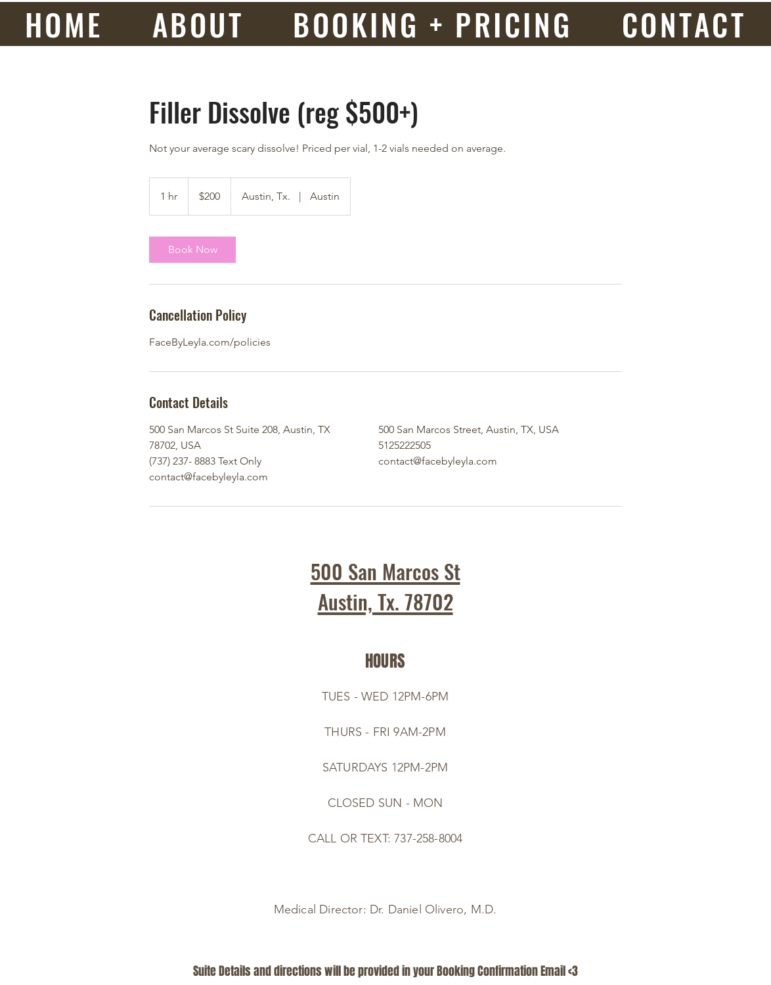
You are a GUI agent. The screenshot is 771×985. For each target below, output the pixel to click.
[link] (192, 250)
